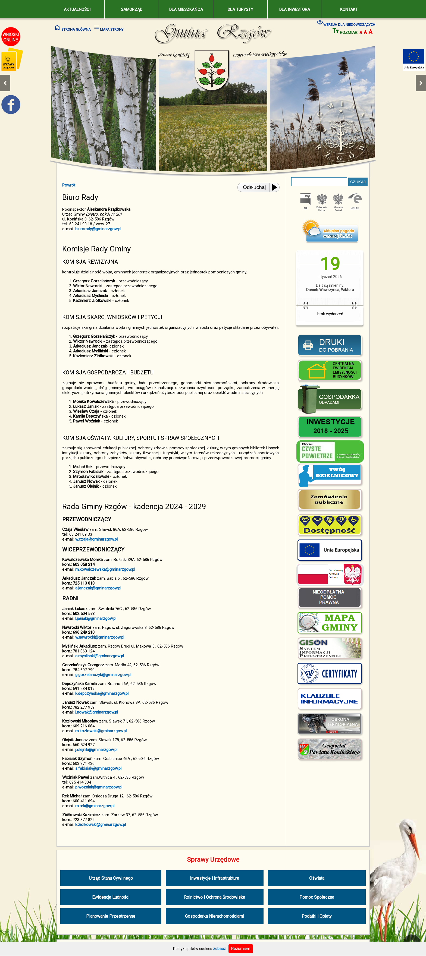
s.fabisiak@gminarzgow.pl (98, 768)
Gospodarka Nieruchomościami (214, 916)
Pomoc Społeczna (316, 897)
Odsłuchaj (254, 187)
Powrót (68, 185)
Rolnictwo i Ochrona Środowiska (214, 897)
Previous (5, 83)
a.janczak (83, 588)
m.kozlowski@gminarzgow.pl (101, 730)
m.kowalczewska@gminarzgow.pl (105, 569)
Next (421, 83)
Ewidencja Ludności (110, 897)
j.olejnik (81, 749)
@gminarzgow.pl (106, 588)
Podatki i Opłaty (317, 916)
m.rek (80, 805)
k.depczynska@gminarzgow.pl (102, 693)
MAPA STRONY (108, 27)
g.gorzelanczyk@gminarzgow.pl (103, 674)
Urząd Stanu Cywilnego (111, 878)
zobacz (219, 948)
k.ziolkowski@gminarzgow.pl (100, 824)
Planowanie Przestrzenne (110, 916)
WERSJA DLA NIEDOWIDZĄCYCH (346, 23)
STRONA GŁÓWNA (72, 27)
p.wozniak (84, 787)
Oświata (316, 878)
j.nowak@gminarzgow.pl (96, 712)
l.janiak (81, 618)
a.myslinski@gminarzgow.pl (99, 656)
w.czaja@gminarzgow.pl (96, 539)
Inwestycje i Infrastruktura (214, 878)
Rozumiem (240, 948)
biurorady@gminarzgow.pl (98, 228)
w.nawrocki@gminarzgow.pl (99, 637)
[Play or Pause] (276, 187)
